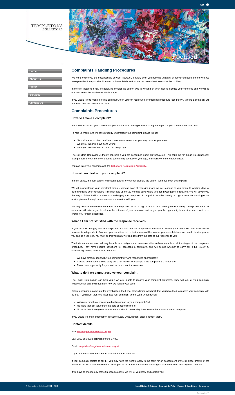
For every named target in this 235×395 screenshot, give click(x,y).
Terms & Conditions (187, 386)
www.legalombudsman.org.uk (94, 331)
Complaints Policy (167, 386)
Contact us (204, 386)
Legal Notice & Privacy (146, 386)
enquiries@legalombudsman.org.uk (99, 346)
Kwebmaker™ (203, 393)
